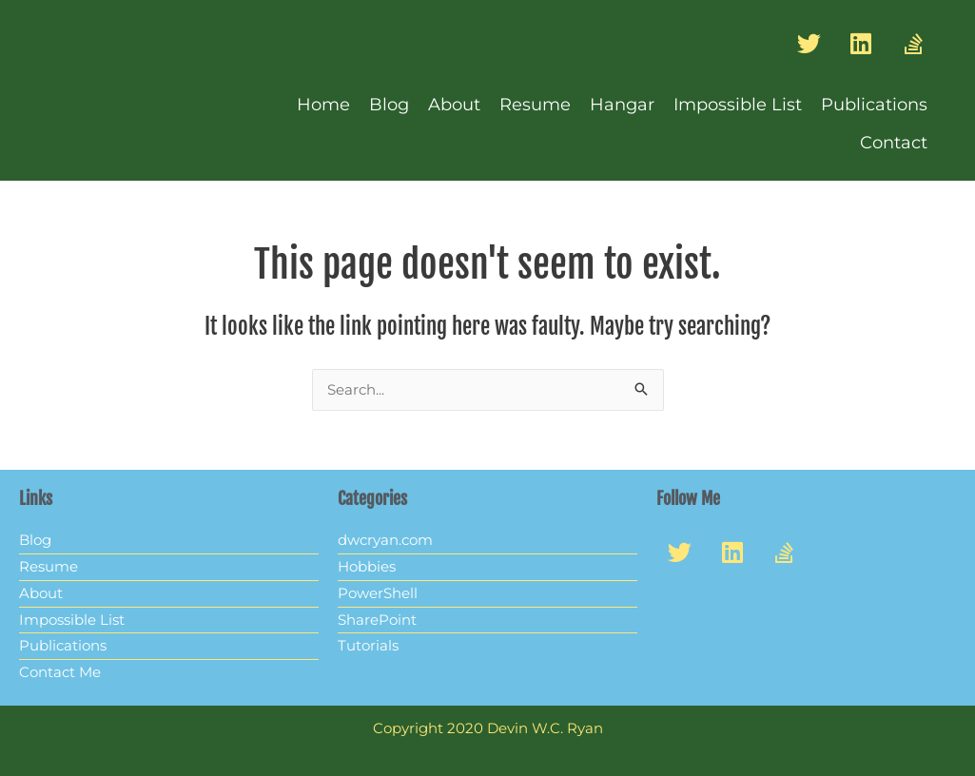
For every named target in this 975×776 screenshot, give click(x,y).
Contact (893, 142)
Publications (874, 104)
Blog (389, 104)
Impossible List (737, 104)
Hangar (622, 104)
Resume (535, 104)
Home (323, 104)
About (454, 104)
